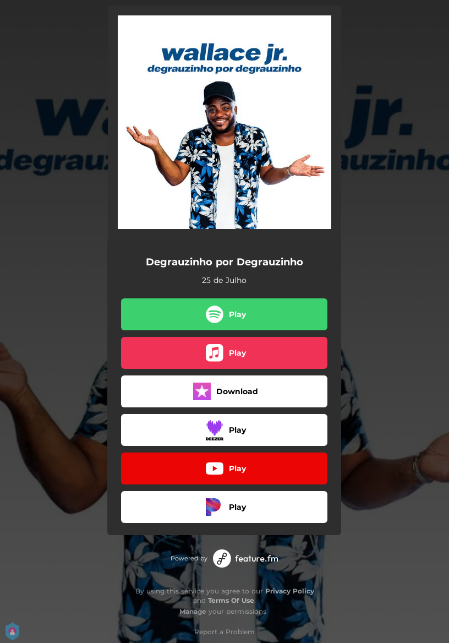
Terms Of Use (231, 600)
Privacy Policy (289, 591)
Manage (192, 611)
